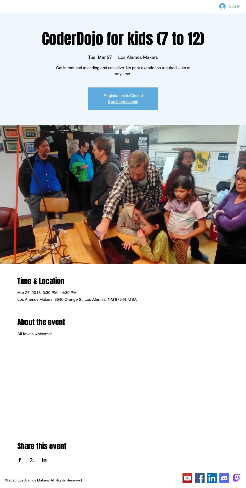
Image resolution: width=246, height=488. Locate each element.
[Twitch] (236, 478)
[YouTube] (187, 478)
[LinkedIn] (212, 478)
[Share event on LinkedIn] (44, 460)
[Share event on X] (32, 460)
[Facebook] (200, 478)
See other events (123, 101)
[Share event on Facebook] (19, 460)
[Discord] (224, 478)
